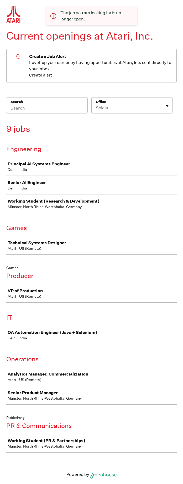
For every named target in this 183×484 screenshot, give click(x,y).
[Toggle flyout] (167, 106)
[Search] (46, 108)
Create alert (40, 75)
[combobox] (96, 108)
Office (101, 102)
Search (17, 102)
